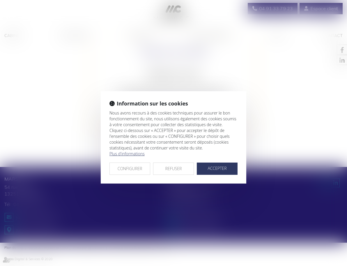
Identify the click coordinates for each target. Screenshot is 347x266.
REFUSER (173, 168)
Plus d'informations (127, 153)
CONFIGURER (130, 168)
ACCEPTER (217, 168)
